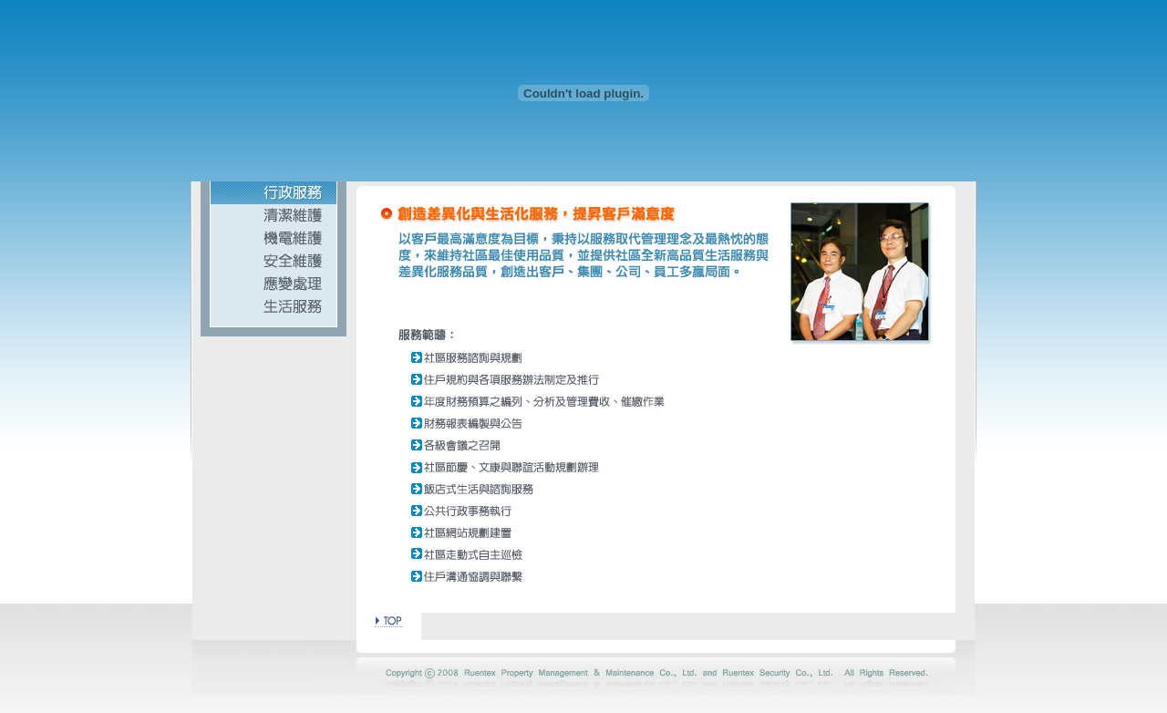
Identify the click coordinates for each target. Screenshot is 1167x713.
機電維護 (273, 238)
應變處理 (273, 284)
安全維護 (273, 261)
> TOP (389, 619)
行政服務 (273, 192)
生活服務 (273, 306)
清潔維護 (273, 215)
